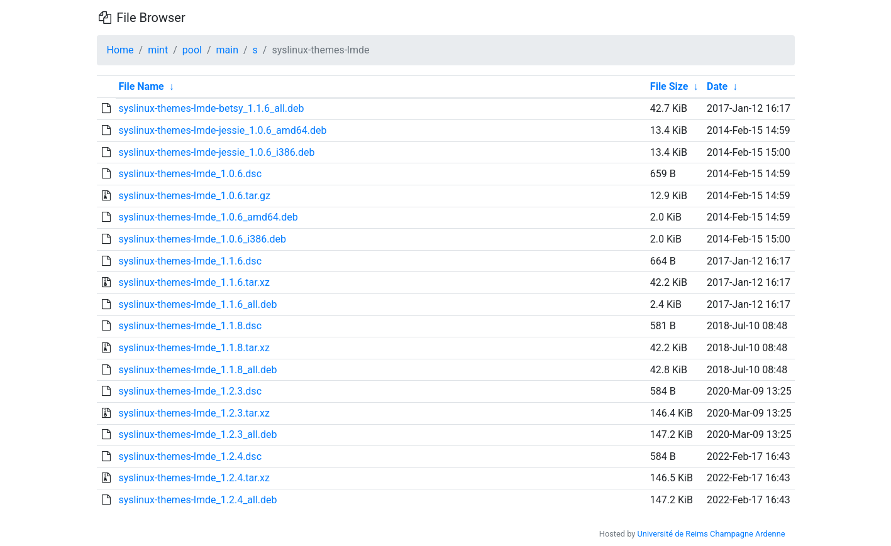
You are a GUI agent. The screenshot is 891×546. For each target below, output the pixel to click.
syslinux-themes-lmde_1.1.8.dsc (190, 326)
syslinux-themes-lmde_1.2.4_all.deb (197, 500)
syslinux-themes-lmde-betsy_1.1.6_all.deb (211, 108)
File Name (140, 86)
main (227, 50)
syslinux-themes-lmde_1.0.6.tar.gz (194, 196)
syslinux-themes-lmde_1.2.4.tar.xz (193, 478)
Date (717, 86)
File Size (669, 86)
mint (158, 50)
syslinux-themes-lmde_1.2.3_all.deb (197, 434)
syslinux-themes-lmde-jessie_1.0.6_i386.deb (216, 152)
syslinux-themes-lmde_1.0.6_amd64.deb (207, 217)
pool (192, 50)
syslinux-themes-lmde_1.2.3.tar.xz (193, 413)
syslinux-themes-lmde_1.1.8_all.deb (197, 370)
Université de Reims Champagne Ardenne (711, 533)
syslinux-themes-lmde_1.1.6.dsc (190, 261)
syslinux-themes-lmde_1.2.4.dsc (190, 456)
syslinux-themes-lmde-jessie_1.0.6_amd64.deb (222, 130)
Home (120, 50)
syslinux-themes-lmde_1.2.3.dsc (190, 391)
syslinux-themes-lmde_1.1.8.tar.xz (193, 348)
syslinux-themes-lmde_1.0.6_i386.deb (201, 239)
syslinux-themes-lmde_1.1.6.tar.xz (193, 282)
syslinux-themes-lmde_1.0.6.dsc (190, 174)
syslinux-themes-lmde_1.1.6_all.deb (197, 304)
